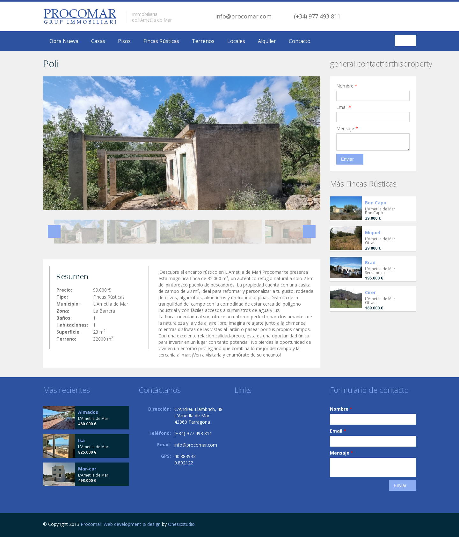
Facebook (414, 525)
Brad (370, 262)
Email (343, 107)
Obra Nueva (63, 41)
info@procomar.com (243, 16)
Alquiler (267, 41)
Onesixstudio (181, 524)
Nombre (346, 86)
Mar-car (87, 469)
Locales (236, 41)
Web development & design (132, 524)
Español (406, 40)
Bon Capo (375, 203)
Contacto (299, 41)
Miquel (372, 233)
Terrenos (203, 41)
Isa (81, 440)
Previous (54, 231)
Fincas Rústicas (161, 41)
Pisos (124, 41)
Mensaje (347, 128)
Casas (98, 41)
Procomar (91, 524)
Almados (88, 412)
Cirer (370, 292)
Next (309, 231)
